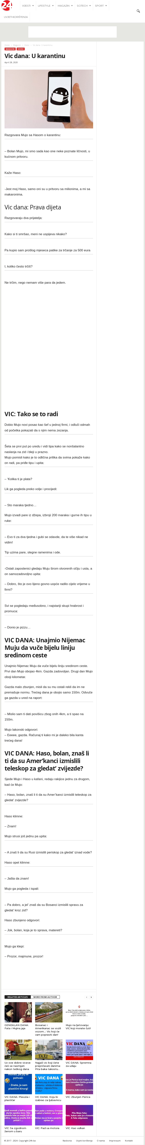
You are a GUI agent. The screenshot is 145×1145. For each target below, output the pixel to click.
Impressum (115, 1140)
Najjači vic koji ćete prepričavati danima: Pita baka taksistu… (48, 1066)
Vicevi (26, 45)
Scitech (84, 5)
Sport (101, 5)
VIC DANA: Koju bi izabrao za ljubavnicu (48, 1099)
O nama (101, 1140)
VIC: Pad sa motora (47, 1128)
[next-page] (91, 997)
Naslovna (67, 1140)
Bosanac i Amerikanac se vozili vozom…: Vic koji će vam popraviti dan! (48, 1030)
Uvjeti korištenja (16, 16)
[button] (138, 11)
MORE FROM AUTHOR (45, 997)
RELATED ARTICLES (18, 997)
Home (7, 45)
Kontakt (129, 1140)
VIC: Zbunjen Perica (78, 1097)
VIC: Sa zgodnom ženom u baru (15, 1130)
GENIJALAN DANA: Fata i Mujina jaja (17, 1027)
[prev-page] (87, 997)
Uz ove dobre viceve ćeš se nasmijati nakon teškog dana (18, 1066)
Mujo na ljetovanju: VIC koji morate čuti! (78, 1027)
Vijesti (28, 5)
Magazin (65, 5)
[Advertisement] (72, 32)
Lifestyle (46, 5)
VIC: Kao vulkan (75, 1128)
